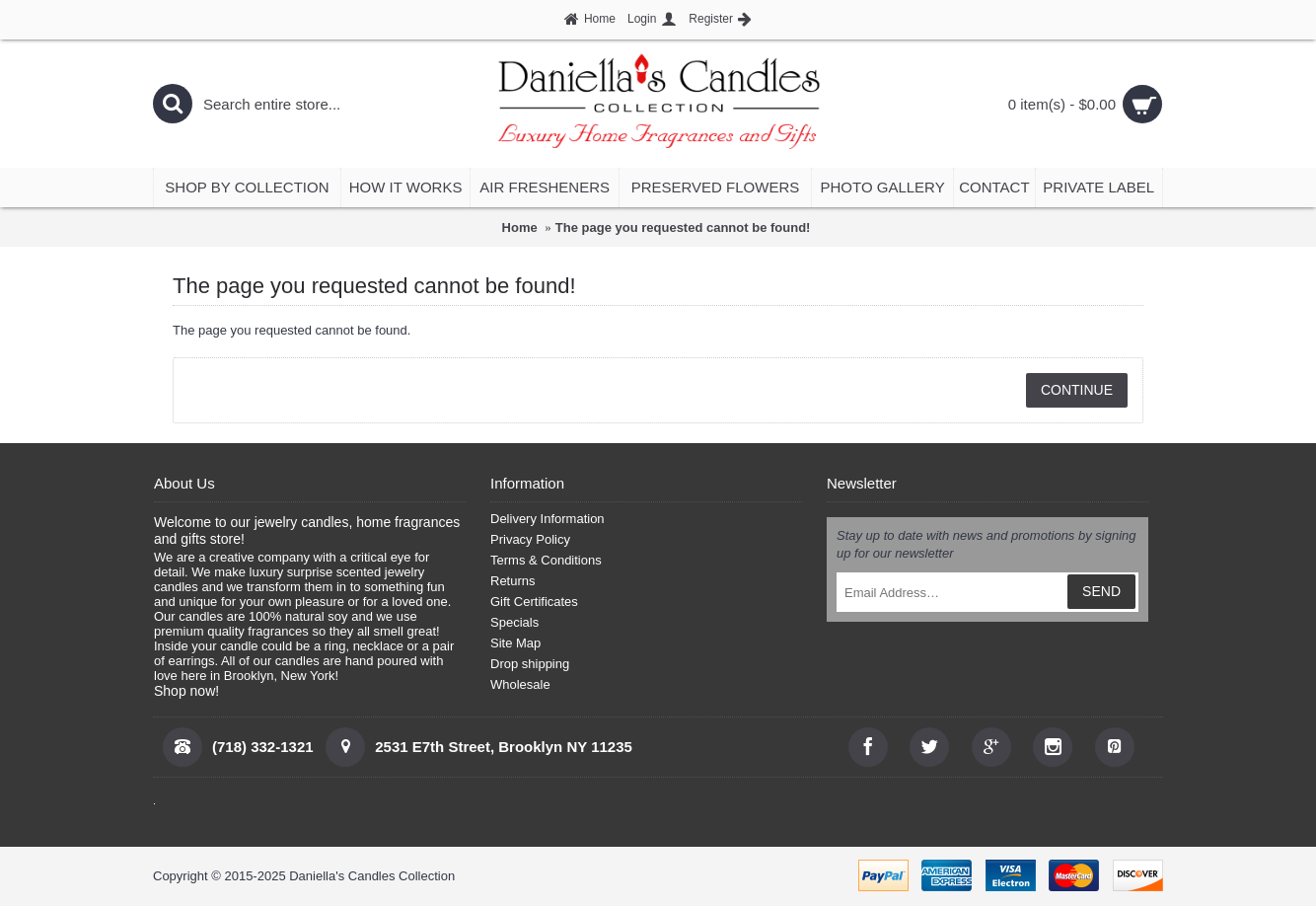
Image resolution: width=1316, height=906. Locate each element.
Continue (1077, 390)
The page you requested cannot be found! (683, 227)
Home (520, 227)
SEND (1101, 591)
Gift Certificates (534, 601)
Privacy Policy (530, 539)
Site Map (515, 643)
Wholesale (520, 684)
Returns (513, 580)
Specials (514, 622)
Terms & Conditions (546, 560)
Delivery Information (547, 518)
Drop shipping (529, 663)
